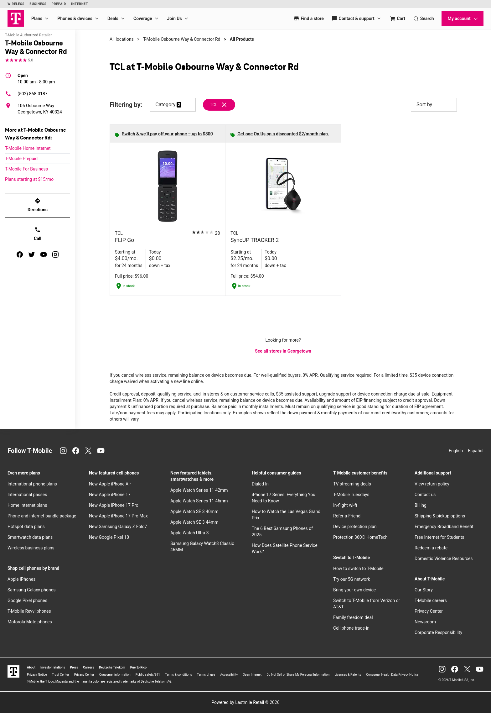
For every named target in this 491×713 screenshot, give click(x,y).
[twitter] (31, 254)
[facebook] (19, 254)
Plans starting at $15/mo (29, 179)
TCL (214, 104)
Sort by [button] (433, 104)
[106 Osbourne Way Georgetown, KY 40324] (37, 108)
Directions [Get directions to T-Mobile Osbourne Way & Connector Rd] (37, 205)
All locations (122, 39)
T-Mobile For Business (26, 168)
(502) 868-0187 (26, 94)
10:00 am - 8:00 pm (36, 78)
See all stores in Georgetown (283, 351)
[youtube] (43, 254)
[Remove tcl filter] (219, 105)
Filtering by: (126, 105)
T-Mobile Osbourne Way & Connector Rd (181, 39)
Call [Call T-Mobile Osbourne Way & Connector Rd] (37, 234)
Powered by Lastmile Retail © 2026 (245, 702)
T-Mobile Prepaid (21, 158)
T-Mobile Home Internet (28, 148)
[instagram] (55, 254)
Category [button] (165, 104)
